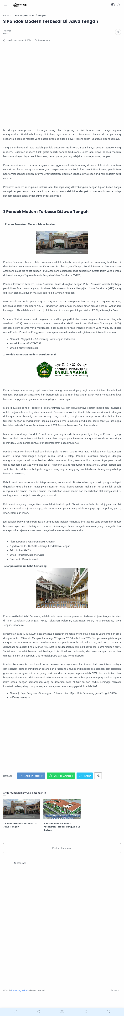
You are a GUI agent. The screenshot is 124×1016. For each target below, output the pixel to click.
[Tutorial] (7, 30)
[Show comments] (108, 1011)
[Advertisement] (62, 85)
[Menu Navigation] (5, 4)
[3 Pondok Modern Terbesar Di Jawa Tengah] (22, 822)
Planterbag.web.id (21, 1003)
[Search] (118, 4)
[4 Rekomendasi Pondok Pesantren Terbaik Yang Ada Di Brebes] (62, 822)
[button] (113, 4)
